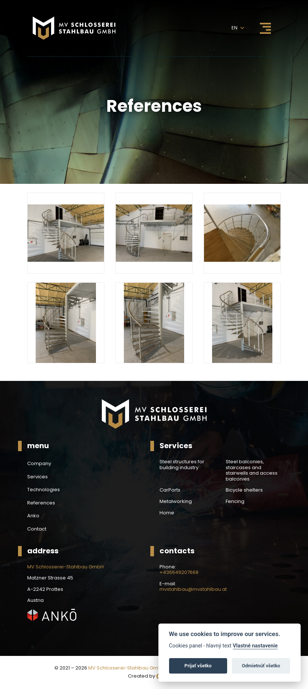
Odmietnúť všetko (261, 665)
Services (37, 477)
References (41, 503)
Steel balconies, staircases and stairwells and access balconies (251, 470)
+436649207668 (179, 572)
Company (39, 464)
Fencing (235, 501)
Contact (36, 529)
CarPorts (170, 490)
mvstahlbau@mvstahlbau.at (193, 589)
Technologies (43, 490)
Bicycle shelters (244, 490)
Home (167, 513)
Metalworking (176, 501)
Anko (33, 516)
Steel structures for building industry (182, 464)
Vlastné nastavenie (255, 646)
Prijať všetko (198, 665)
